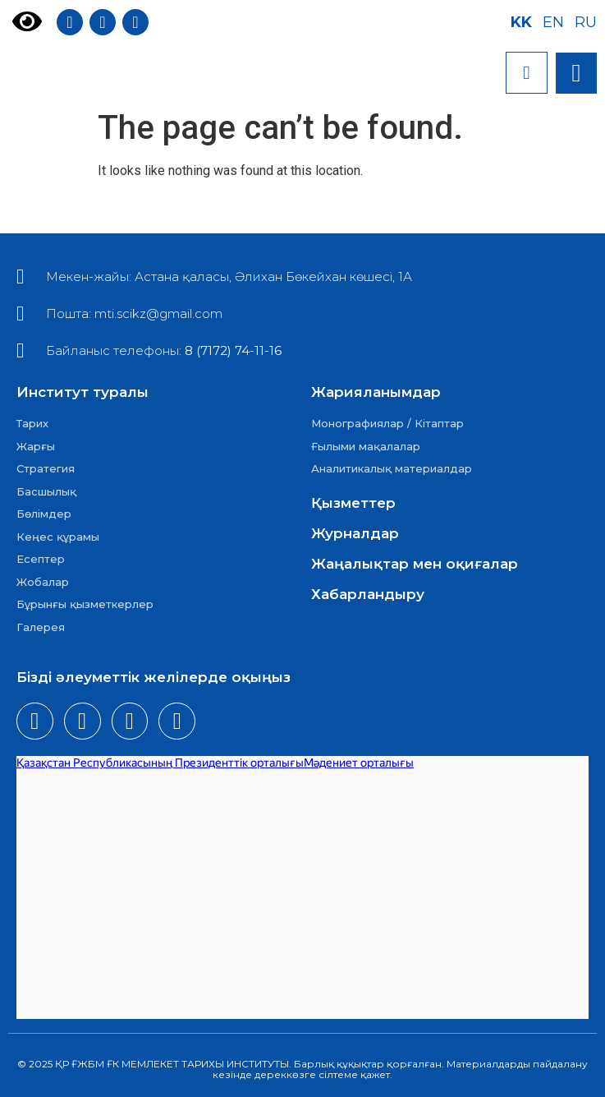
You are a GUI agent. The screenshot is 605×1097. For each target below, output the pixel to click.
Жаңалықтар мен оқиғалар (414, 563)
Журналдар (355, 533)
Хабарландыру (367, 594)
